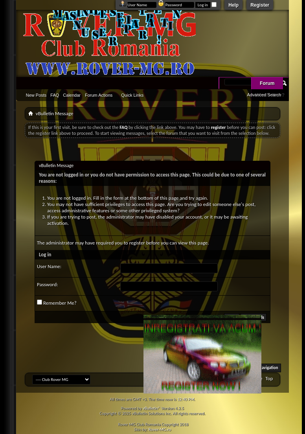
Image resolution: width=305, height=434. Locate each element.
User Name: (49, 266)
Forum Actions (98, 95)
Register (259, 5)
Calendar (72, 95)
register (137, 243)
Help (233, 5)
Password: (47, 284)
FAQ (54, 95)
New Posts (36, 95)
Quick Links (132, 95)
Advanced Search (264, 94)
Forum (267, 83)
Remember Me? (57, 303)
